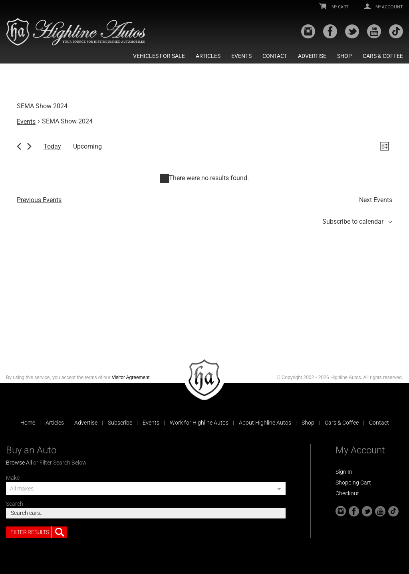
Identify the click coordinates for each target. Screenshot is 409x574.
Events (241, 56)
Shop (344, 56)
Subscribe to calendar (352, 221)
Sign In (344, 472)
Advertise (312, 56)
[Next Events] (29, 146)
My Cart (334, 7)
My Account (383, 7)
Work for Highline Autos (199, 422)
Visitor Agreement (131, 377)
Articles (208, 56)
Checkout (347, 493)
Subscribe (120, 422)
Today (52, 146)
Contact (274, 56)
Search (14, 504)
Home (27, 422)
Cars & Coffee (383, 56)
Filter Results (38, 532)
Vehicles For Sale (159, 56)
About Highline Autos (265, 422)
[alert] (204, 178)
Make (13, 478)
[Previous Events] (19, 146)
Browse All (19, 462)
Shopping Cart (353, 482)
